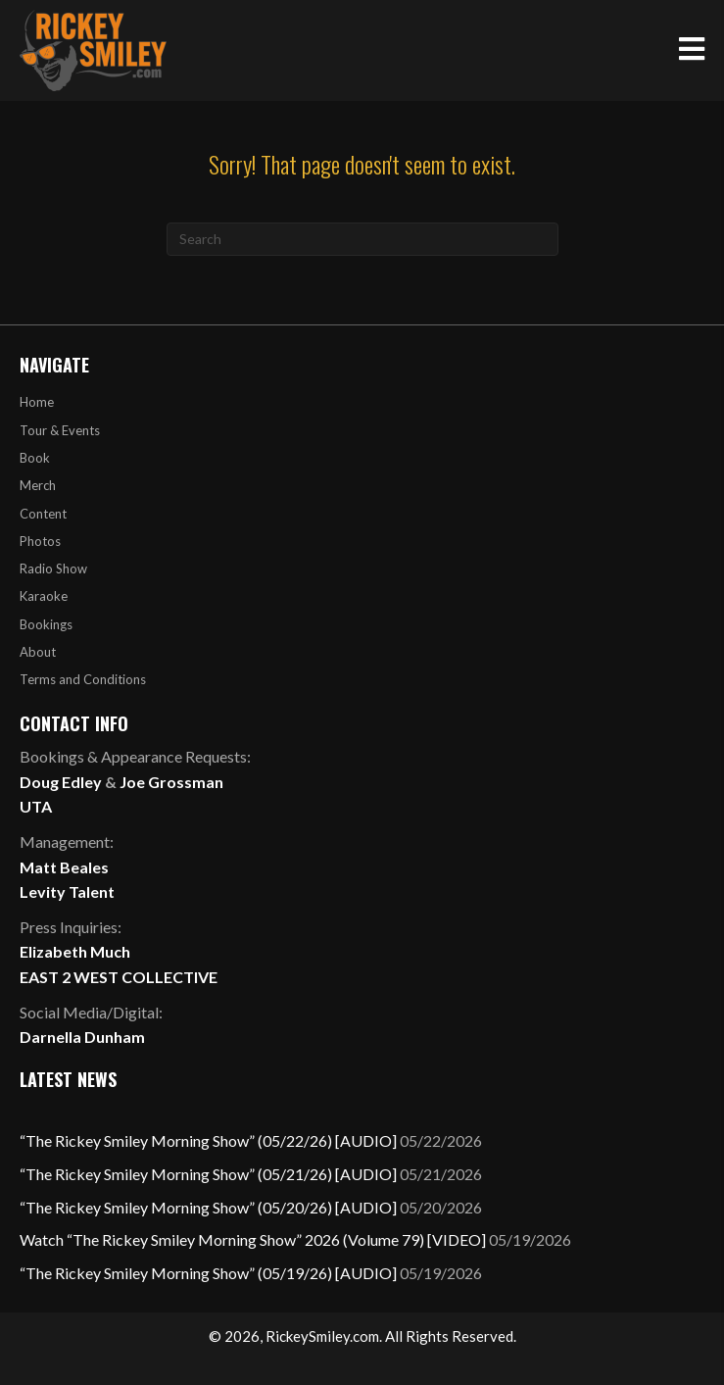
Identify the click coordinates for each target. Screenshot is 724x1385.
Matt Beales (64, 867)
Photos (40, 541)
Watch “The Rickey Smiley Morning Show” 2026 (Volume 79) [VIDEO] (253, 1239)
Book (35, 458)
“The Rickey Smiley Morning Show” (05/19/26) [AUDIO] (208, 1272)
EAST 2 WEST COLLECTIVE (118, 976)
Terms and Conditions (83, 679)
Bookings (46, 624)
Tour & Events (60, 430)
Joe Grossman (171, 781)
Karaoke (44, 596)
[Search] (362, 239)
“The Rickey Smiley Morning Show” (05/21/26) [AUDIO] (208, 1173)
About (38, 652)
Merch (38, 485)
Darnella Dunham (82, 1036)
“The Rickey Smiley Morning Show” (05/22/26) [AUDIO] (208, 1140)
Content (43, 513)
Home (37, 402)
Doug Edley (61, 781)
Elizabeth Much (75, 951)
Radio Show (53, 568)
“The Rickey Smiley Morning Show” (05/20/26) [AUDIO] (208, 1207)
